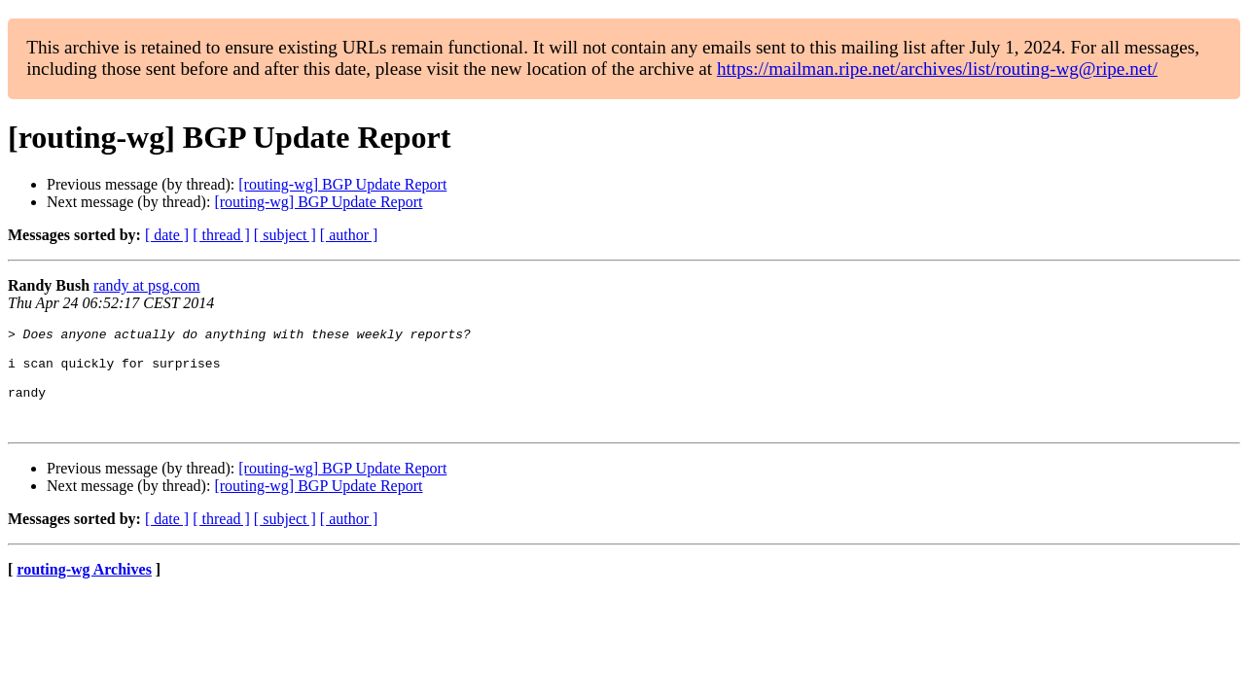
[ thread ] (221, 235)
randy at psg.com (146, 285)
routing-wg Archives (84, 589)
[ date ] (167, 235)
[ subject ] (285, 235)
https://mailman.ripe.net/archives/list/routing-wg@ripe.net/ (937, 68)
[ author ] (349, 235)
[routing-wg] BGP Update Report (342, 184)
